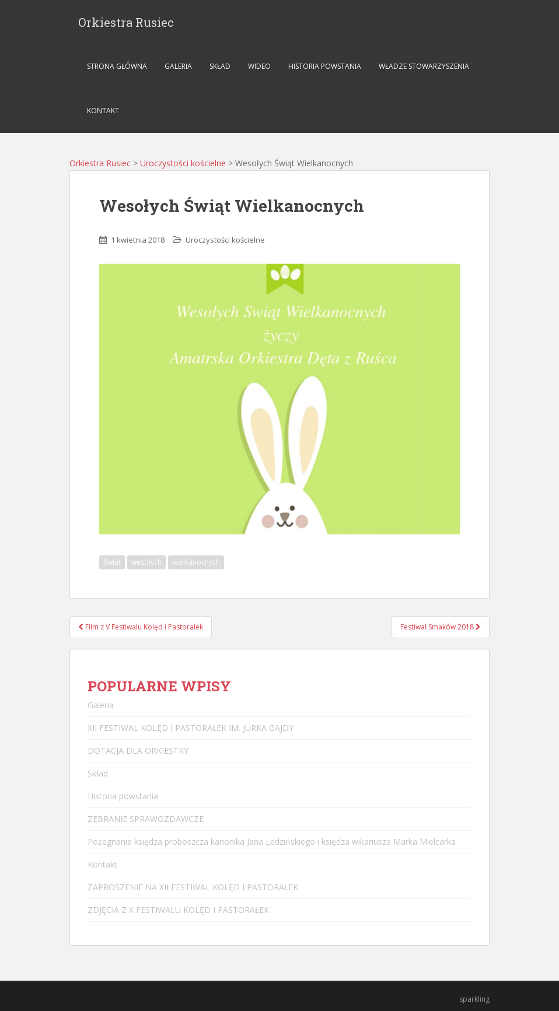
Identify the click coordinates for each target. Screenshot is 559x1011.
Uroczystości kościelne (183, 163)
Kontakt (103, 111)
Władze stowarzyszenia (424, 66)
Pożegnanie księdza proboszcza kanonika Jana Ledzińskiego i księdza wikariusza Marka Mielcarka (272, 841)
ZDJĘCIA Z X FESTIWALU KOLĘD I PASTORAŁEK (178, 909)
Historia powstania (324, 66)
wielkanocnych (196, 562)
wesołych (146, 562)
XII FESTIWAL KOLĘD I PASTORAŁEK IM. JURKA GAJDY (191, 727)
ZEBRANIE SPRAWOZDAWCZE (146, 818)
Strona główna (117, 66)
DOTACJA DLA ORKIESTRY (138, 750)
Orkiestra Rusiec (126, 22)
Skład (219, 66)
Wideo (259, 66)
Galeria (178, 66)
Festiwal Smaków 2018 (440, 627)
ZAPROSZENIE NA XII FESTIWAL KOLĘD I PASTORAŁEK (193, 887)
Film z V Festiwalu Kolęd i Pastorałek (140, 627)
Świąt (112, 562)
